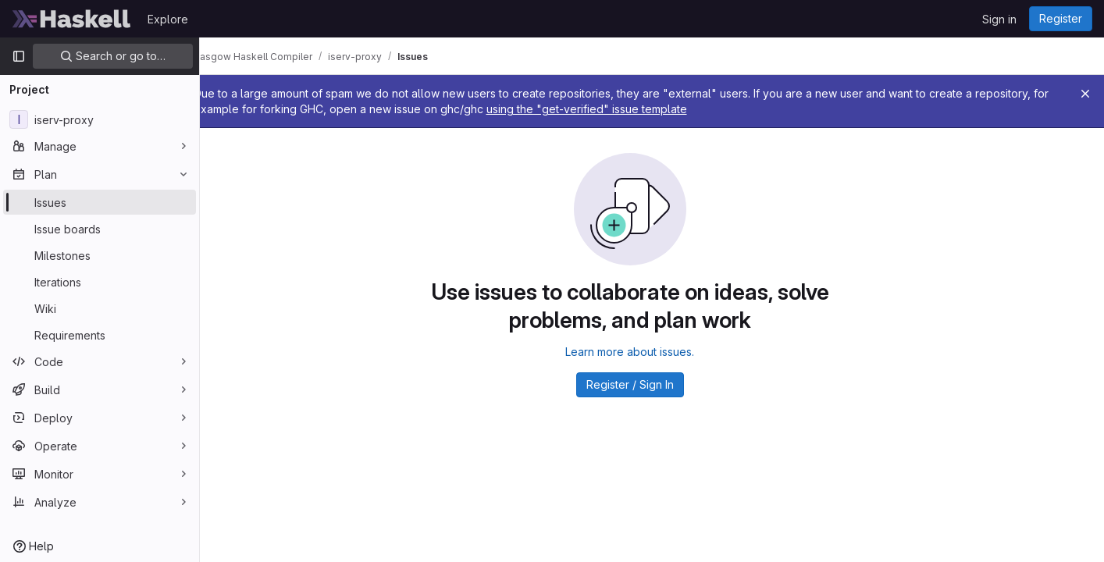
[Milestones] (99, 255)
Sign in (999, 19)
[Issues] (99, 202)
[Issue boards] (99, 228)
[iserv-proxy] (99, 119)
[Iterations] (99, 281)
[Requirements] (99, 334)
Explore (168, 19)
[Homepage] (72, 18)
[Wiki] (99, 308)
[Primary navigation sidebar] (18, 56)
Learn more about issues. (652, 351)
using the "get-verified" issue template (707, 109)
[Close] (1085, 93)
